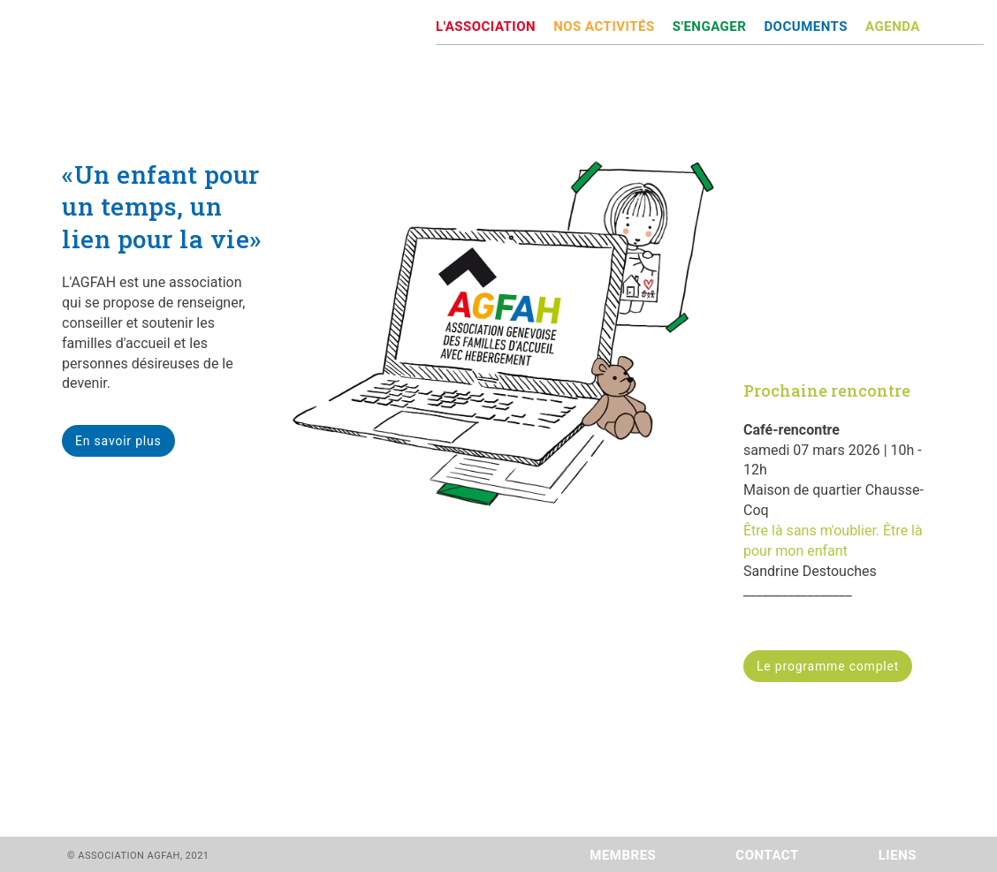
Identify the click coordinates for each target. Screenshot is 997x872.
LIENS (898, 855)
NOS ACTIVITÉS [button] (604, 26)
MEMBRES (623, 855)
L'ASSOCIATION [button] (486, 26)
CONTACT (766, 855)
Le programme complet (828, 666)
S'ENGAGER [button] (710, 26)
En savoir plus (118, 441)
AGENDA (892, 26)
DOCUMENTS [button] (806, 26)
